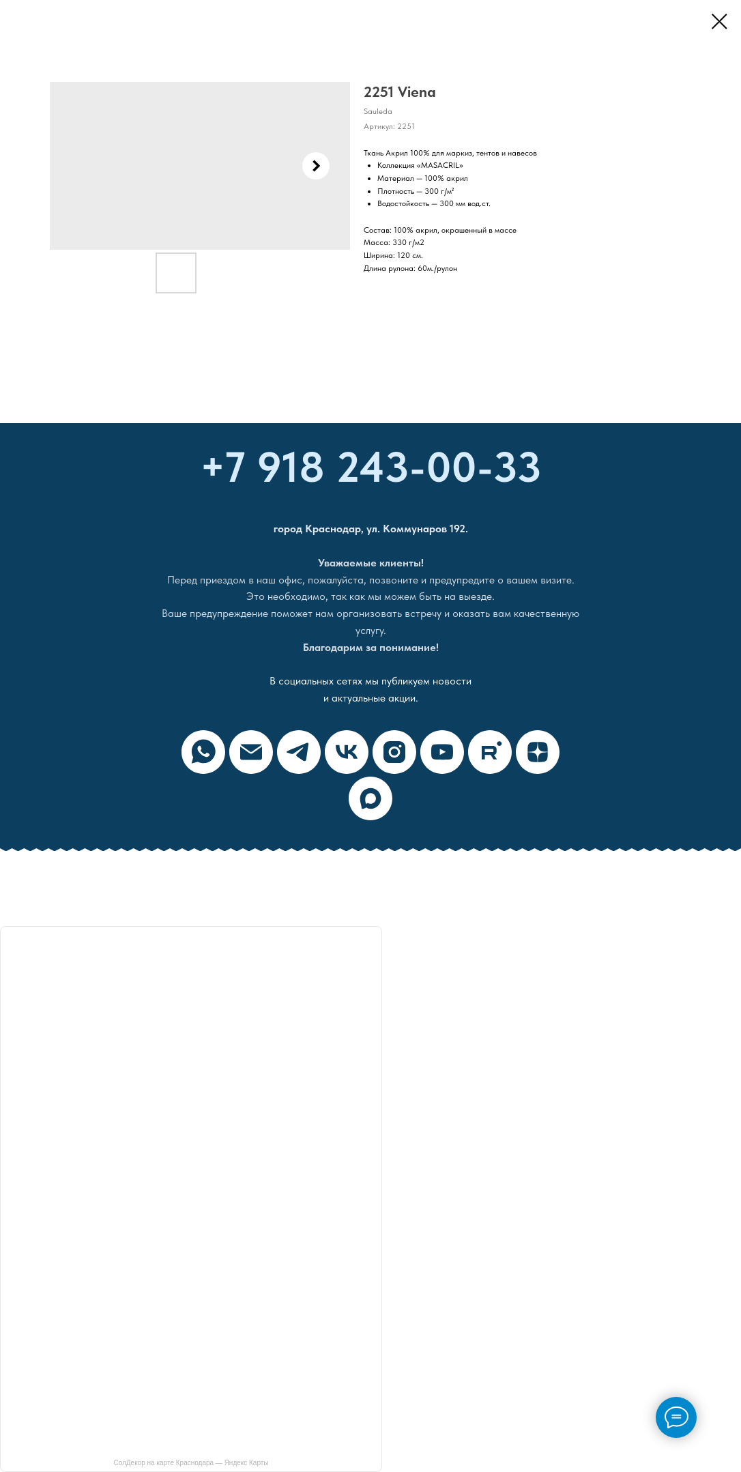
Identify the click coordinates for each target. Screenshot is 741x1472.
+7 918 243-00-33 (371, 467)
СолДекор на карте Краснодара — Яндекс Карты (190, 1463)
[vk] (346, 752)
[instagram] (394, 752)
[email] (251, 752)
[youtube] (442, 752)
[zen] (538, 752)
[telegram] (299, 752)
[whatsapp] (203, 752)
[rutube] (490, 752)
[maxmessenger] (370, 798)
